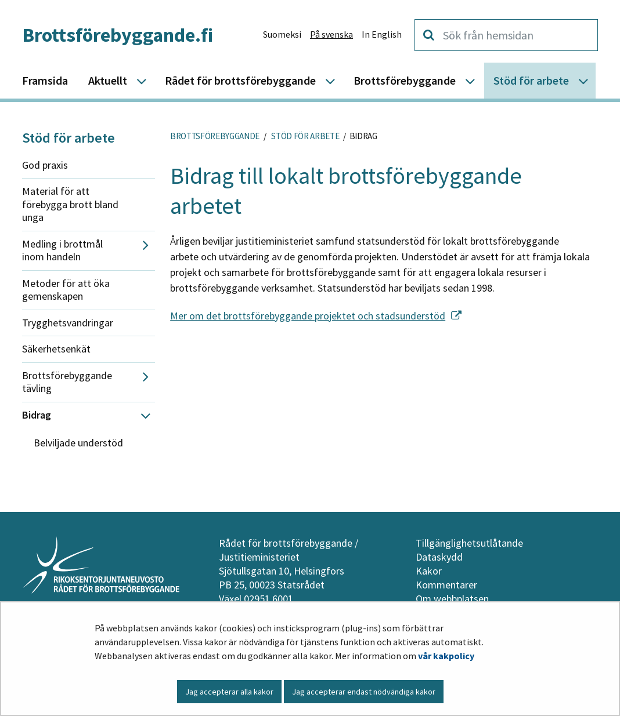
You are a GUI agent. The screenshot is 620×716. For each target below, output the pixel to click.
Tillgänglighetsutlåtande (469, 543)
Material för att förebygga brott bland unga (70, 204)
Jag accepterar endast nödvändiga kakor (363, 691)
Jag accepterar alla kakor (229, 691)
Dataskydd (439, 557)
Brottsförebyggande (214, 135)
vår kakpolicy (446, 656)
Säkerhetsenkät (56, 348)
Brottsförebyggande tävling (67, 382)
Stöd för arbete (68, 138)
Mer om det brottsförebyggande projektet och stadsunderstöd (316, 315)
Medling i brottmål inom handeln (62, 250)
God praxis (45, 165)
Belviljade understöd (78, 442)
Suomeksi (282, 34)
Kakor (429, 570)
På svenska (331, 34)
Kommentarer (446, 584)
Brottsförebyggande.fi (117, 35)
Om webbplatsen (452, 598)
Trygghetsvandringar (67, 322)
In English (382, 34)
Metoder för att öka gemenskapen (66, 290)
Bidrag (36, 414)
